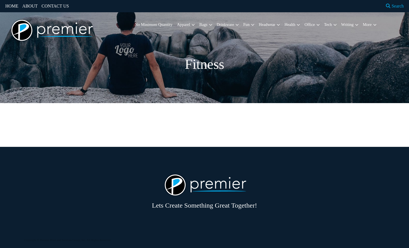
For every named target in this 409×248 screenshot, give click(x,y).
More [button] (367, 24)
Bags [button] (203, 24)
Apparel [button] (183, 24)
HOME (11, 6)
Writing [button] (347, 24)
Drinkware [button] (225, 24)
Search (395, 6)
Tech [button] (328, 24)
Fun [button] (246, 24)
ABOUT (30, 6)
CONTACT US (55, 6)
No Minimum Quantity (154, 24)
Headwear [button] (267, 24)
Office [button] (309, 24)
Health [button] (289, 24)
